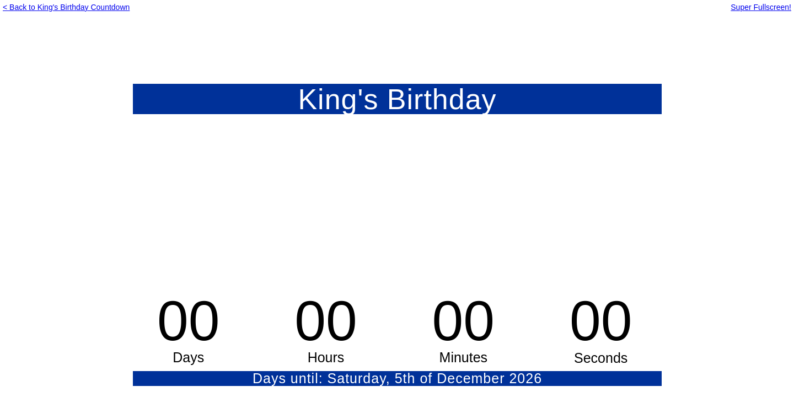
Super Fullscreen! (761, 7)
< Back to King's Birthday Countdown (66, 7)
